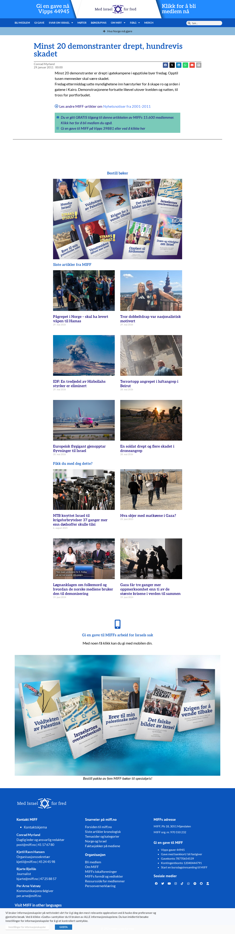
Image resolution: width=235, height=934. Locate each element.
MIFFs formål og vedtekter (104, 876)
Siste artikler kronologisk (103, 832)
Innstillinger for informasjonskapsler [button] (27, 927)
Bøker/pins (98, 22)
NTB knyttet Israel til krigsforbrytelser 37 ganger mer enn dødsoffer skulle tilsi (80, 520)
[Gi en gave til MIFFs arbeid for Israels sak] (117, 624)
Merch (149, 22)
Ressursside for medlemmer (105, 881)
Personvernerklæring (100, 886)
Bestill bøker (117, 173)
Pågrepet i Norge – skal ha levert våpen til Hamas (80, 319)
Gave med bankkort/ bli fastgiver (181, 854)
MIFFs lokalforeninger (101, 872)
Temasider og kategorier (102, 836)
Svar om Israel (61, 23)
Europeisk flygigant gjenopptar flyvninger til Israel (79, 448)
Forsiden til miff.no (98, 827)
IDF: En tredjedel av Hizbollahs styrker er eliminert (79, 383)
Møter (81, 22)
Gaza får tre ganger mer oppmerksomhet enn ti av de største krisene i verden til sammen (150, 589)
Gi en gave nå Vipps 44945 (52, 9)
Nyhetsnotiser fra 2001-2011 (127, 106)
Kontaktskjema (35, 827)
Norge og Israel (96, 841)
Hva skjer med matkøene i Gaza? (148, 516)
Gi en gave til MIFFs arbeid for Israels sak (117, 635)
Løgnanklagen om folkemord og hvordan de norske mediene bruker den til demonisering (83, 589)
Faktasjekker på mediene (102, 846)
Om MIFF (118, 23)
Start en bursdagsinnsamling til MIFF (184, 867)
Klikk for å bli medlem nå (179, 9)
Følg (135, 23)
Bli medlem (22, 22)
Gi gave (39, 22)
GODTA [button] (63, 927)
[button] (172, 65)
